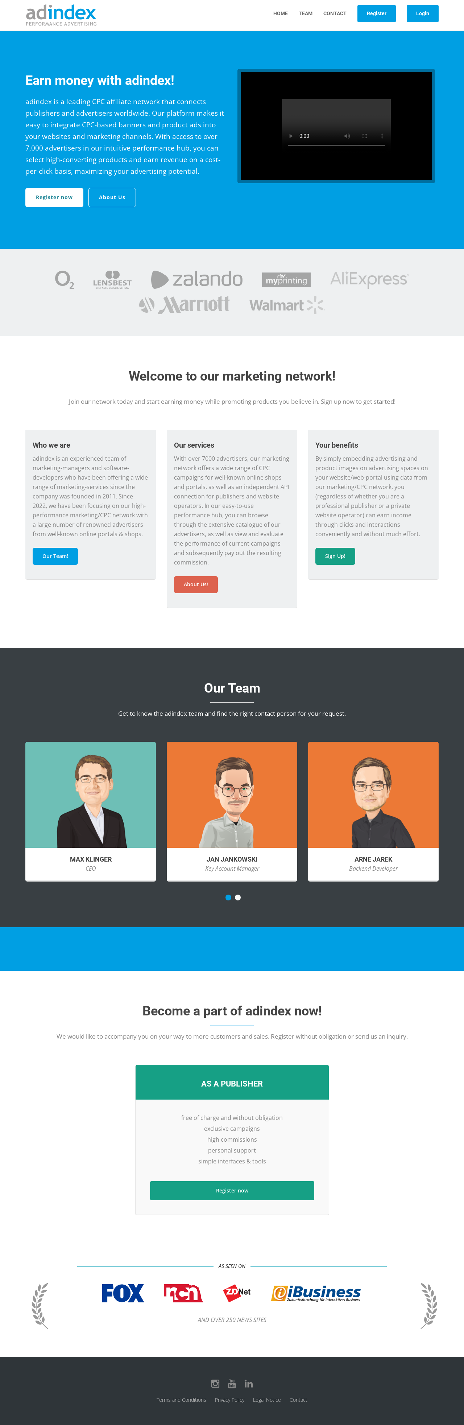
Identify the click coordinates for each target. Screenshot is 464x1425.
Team (305, 13)
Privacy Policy (229, 1399)
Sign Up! (335, 556)
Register (376, 13)
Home (280, 13)
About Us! (196, 584)
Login (422, 13)
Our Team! (55, 556)
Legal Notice (267, 1399)
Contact (335, 13)
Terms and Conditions (181, 1399)
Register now (54, 197)
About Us (112, 197)
